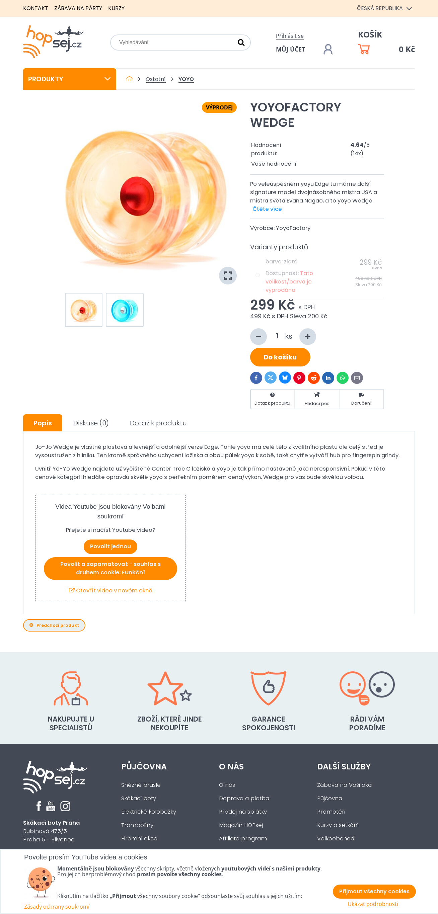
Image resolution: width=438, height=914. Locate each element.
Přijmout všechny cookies (374, 891)
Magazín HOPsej (241, 825)
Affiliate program (243, 838)
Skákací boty (138, 798)
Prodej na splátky (243, 812)
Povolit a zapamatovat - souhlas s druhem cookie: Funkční (110, 568)
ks (283, 336)
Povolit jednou (110, 546)
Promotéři (331, 812)
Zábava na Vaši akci (344, 785)
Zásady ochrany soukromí (56, 906)
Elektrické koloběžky (148, 812)
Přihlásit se (290, 35)
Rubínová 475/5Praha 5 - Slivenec (51, 831)
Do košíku (280, 357)
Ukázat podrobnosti (373, 904)
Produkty (69, 79)
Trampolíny (137, 825)
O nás (231, 766)
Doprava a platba (244, 798)
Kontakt (35, 8)
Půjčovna (144, 766)
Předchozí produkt (54, 625)
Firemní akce (139, 838)
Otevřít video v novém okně (110, 590)
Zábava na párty (78, 8)
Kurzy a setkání (338, 825)
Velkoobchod (335, 838)
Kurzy (116, 8)
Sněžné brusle (141, 785)
